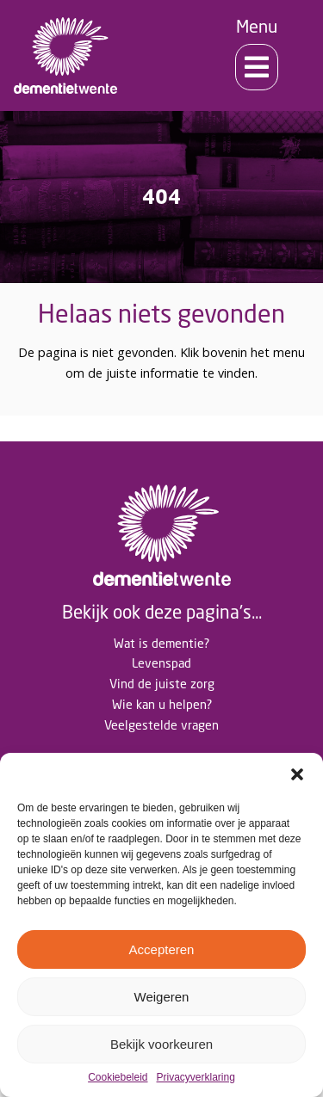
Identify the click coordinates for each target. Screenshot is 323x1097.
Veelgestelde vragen (161, 725)
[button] (297, 774)
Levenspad (161, 663)
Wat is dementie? (161, 643)
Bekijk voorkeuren (161, 1044)
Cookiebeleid (117, 1077)
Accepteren (162, 949)
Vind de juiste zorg (161, 683)
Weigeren (161, 996)
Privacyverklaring (196, 1077)
